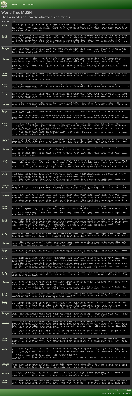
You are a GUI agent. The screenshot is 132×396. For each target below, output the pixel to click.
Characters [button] (13, 4)
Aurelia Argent (4, 25)
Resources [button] (31, 4)
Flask (129, 390)
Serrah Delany (4, 74)
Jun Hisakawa (5, 58)
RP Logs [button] (22, 4)
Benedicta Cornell (5, 48)
